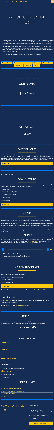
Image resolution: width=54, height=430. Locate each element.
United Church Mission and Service (39, 290)
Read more (6, 163)
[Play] (3, 249)
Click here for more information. (23, 305)
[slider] (25, 249)
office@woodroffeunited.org (41, 423)
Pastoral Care (6, 364)
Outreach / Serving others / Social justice (13, 368)
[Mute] (48, 249)
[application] (27, 249)
